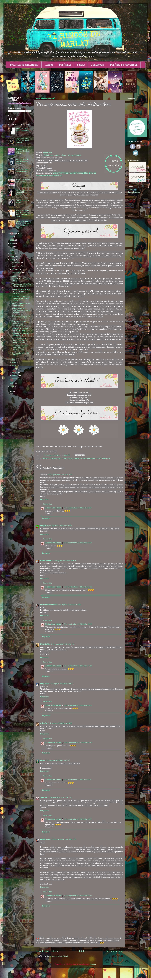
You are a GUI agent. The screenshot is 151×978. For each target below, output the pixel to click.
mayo (14, 366)
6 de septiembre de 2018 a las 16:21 (77, 780)
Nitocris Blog (45, 644)
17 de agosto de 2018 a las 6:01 (64, 561)
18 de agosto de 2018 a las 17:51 (64, 839)
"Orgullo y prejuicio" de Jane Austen (21, 304)
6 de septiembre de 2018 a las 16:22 (78, 896)
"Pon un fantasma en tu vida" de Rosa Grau (21, 317)
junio (14, 362)
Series (81, 65)
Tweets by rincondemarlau (134, 191)
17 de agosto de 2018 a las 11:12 (61, 684)
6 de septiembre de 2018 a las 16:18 (78, 508)
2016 (12, 386)
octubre (15, 269)
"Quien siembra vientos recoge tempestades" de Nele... (21, 291)
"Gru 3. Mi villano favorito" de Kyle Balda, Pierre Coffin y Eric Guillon (23, 213)
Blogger (93, 964)
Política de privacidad (124, 65)
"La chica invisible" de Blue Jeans (20, 354)
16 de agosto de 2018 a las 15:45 (60, 475)
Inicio (82, 951)
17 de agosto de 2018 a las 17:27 (58, 760)
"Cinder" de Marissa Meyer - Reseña (22, 192)
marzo (15, 372)
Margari (43, 526)
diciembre (16, 263)
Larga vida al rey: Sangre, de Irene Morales (22, 141)
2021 (12, 250)
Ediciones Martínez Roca (51, 458)
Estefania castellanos (48, 605)
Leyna (42, 760)
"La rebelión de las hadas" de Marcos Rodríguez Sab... (19, 341)
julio (14, 359)
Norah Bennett (46, 561)
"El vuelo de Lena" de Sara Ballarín (20, 334)
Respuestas (47, 504)
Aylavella (43, 723)
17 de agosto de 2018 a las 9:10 (69, 605)
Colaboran (97, 65)
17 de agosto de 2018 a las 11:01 (63, 644)
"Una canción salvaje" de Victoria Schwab (21, 285)
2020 (12, 253)
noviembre (16, 266)
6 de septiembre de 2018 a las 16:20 (78, 666)
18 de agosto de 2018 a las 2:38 (60, 797)
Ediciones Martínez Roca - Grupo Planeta (62, 155)
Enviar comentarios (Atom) (57, 956)
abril (14, 369)
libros (76, 458)
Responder (44, 499)
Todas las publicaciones (23, 65)
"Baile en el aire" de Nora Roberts (23, 181)
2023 (12, 243)
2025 (12, 237)
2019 (12, 257)
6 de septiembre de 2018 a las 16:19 (78, 543)
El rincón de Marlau (53, 508)
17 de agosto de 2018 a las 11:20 (60, 723)
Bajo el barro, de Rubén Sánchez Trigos (22, 161)
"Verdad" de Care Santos (22, 201)
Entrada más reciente (47, 951)
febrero (15, 375)
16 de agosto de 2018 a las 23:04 (59, 526)
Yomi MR (43, 797)
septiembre (17, 273)
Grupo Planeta (67, 458)
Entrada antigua (114, 951)
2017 (12, 383)
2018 (12, 260)
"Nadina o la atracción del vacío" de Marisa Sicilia (20, 298)
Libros (48, 65)
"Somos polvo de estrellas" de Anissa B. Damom (21, 311)
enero (14, 379)
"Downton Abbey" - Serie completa (23, 170)
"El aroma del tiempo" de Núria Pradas (20, 329)
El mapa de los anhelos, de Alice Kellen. (22, 151)
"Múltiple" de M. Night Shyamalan (22, 129)
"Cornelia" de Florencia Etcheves (21, 280)
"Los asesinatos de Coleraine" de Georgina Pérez (19, 323)
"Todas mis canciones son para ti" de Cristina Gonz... (20, 348)
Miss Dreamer (45, 839)
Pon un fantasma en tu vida (90, 458)
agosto (15, 276)
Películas (65, 65)
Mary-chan (44, 684)
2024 (12, 240)
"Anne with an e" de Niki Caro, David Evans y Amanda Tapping (23, 224)
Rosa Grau (47, 153)
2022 (12, 247)
